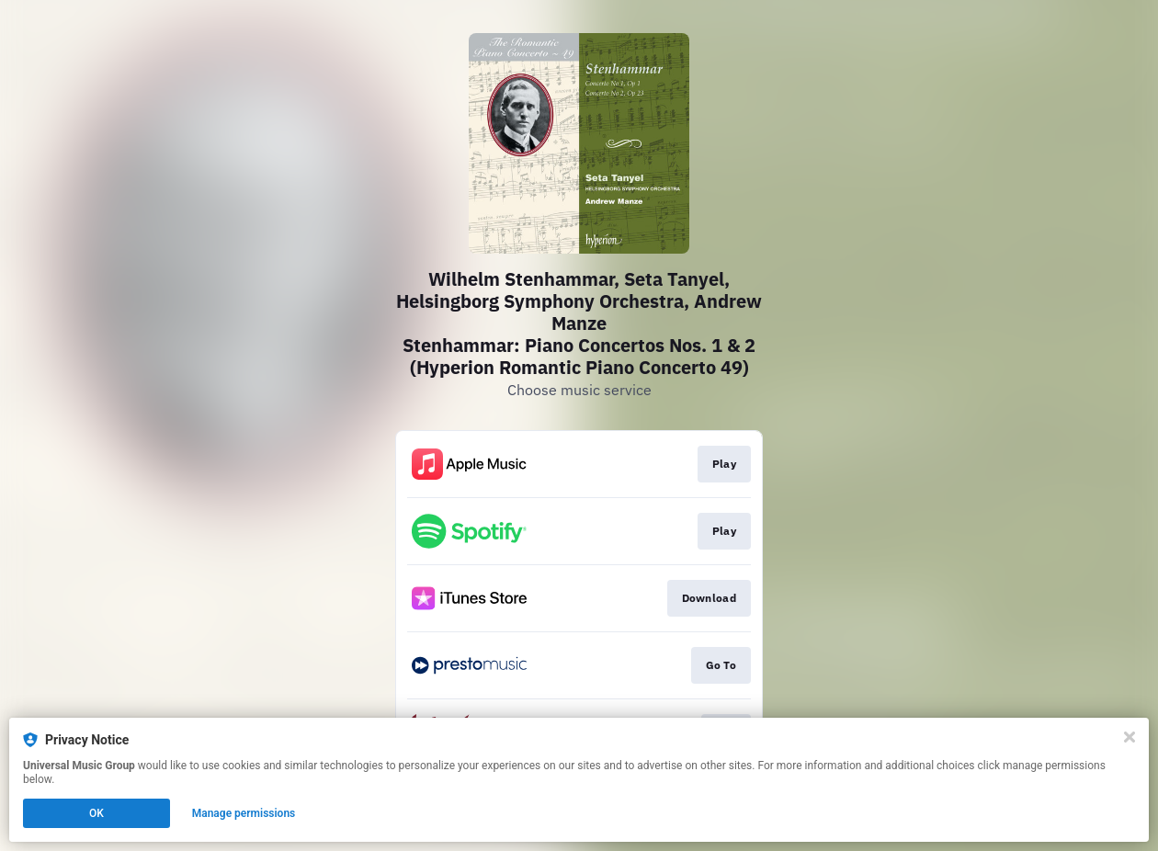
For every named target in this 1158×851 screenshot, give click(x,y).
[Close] (1129, 737)
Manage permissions (244, 813)
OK (96, 813)
